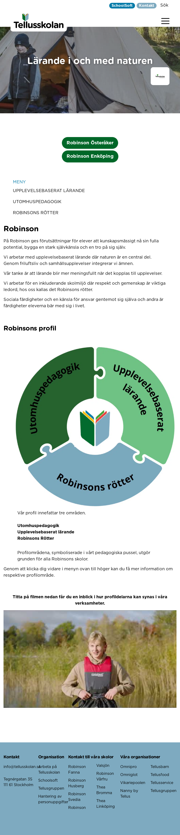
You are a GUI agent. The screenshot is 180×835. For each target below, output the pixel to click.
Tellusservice (161, 783)
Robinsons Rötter (35, 213)
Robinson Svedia (77, 797)
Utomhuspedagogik (37, 202)
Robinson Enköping (90, 156)
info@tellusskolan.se (21, 767)
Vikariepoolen (132, 783)
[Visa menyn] (165, 20)
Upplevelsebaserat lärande (49, 191)
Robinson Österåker (90, 143)
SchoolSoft (122, 6)
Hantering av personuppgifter (53, 799)
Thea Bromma (104, 790)
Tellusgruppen (51, 788)
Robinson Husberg (77, 783)
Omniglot (129, 775)
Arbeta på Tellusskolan (49, 769)
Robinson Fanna (77, 769)
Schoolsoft (48, 780)
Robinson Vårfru (105, 776)
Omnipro (128, 767)
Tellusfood (159, 775)
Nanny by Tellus (129, 793)
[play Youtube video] (90, 659)
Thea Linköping (105, 803)
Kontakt (146, 6)
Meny (90, 182)
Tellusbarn (159, 767)
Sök (164, 5)
